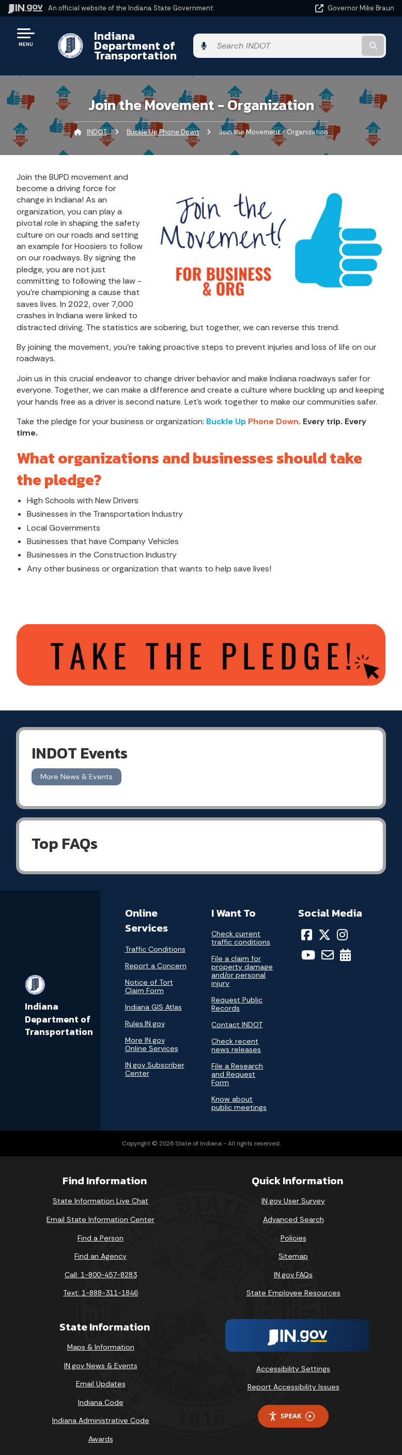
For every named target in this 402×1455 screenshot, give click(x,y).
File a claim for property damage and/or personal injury (242, 961)
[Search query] (338, 41)
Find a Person (100, 1227)
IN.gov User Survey (293, 1191)
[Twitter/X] (324, 925)
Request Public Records (236, 994)
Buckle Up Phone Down (163, 121)
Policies (293, 1227)
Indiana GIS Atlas (153, 996)
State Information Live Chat (100, 1191)
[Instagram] (342, 925)
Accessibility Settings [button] (293, 1359)
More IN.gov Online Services (151, 1034)
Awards (100, 1429)
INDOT (97, 121)
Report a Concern (156, 955)
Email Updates (101, 1374)
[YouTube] (308, 945)
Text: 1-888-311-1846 (100, 1283)
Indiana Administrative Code (100, 1410)
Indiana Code (100, 1392)
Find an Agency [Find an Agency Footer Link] (100, 1246)
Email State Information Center (100, 1209)
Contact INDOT (236, 1014)
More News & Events (76, 766)
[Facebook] (306, 925)
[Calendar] (345, 945)
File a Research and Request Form (237, 1064)
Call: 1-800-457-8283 (101, 1265)
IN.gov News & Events (100, 1355)
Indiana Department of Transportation (146, 40)
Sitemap (293, 1246)
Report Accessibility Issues (293, 1377)
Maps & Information (100, 1337)
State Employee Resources (293, 1283)
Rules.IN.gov (145, 1013)
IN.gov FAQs (293, 1265)
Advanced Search (293, 1209)
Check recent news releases (236, 1035)
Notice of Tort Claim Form (149, 976)
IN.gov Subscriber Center (154, 1058)
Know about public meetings (239, 1093)
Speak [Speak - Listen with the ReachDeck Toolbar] (291, 1406)
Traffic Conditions (155, 938)
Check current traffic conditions (240, 928)
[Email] (327, 945)
